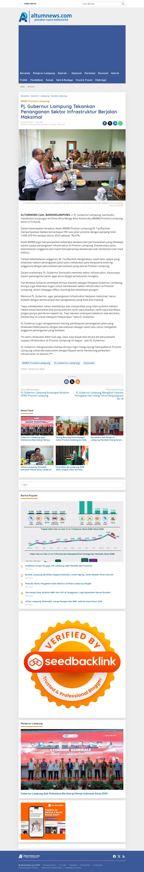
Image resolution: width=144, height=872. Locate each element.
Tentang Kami (49, 865)
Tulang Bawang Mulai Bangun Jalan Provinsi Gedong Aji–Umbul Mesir (72, 438)
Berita (38, 124)
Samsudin (89, 363)
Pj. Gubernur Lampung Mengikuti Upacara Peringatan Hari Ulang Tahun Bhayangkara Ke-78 (98, 394)
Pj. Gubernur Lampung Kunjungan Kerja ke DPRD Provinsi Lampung (45, 392)
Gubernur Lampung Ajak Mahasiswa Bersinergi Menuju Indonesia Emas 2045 (35, 438)
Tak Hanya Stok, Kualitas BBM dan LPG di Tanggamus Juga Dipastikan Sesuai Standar (68, 592)
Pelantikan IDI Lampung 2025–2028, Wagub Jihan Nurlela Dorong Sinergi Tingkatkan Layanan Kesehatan (70, 468)
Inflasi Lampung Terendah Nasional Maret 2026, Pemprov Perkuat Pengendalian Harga (36, 468)
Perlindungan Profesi (28, 868)
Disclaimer (85, 865)
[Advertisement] (72, 47)
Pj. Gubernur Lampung (67, 363)
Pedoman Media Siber (51, 868)
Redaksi (73, 865)
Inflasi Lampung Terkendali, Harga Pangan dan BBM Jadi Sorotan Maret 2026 (63, 601)
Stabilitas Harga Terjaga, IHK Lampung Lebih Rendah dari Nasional (58, 566)
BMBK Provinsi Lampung (35, 101)
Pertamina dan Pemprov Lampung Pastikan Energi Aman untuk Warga (106, 438)
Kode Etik (98, 865)
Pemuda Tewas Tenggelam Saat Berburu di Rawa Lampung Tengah (58, 583)
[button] (123, 3)
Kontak (62, 865)
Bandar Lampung (28, 124)
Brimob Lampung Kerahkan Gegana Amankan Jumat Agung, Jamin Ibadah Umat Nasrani (69, 574)
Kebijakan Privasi (73, 868)
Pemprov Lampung (48, 124)
